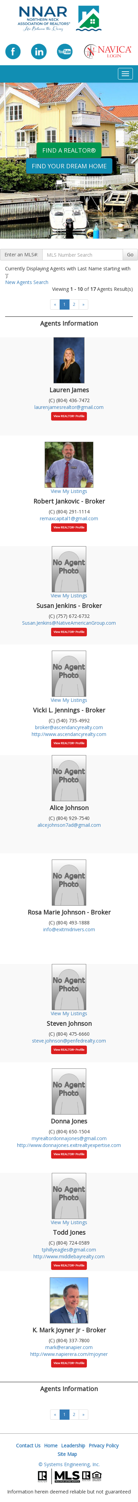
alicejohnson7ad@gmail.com (69, 825)
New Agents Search (26, 282)
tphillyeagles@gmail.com (69, 1249)
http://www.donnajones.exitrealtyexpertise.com (69, 1145)
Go (130, 254)
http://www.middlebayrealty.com (69, 1256)
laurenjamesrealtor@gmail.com (69, 407)
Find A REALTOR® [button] (69, 150)
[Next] (83, 304)
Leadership (73, 1445)
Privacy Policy (104, 1445)
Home (51, 1445)
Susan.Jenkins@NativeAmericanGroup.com (69, 623)
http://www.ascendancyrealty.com (69, 734)
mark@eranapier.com (69, 1347)
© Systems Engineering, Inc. (69, 1464)
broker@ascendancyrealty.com (69, 727)
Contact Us (28, 1445)
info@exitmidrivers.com (69, 929)
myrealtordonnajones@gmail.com (69, 1138)
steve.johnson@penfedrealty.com (69, 1040)
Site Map (67, 1454)
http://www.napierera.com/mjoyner (69, 1354)
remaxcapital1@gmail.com (69, 518)
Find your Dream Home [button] (69, 166)
